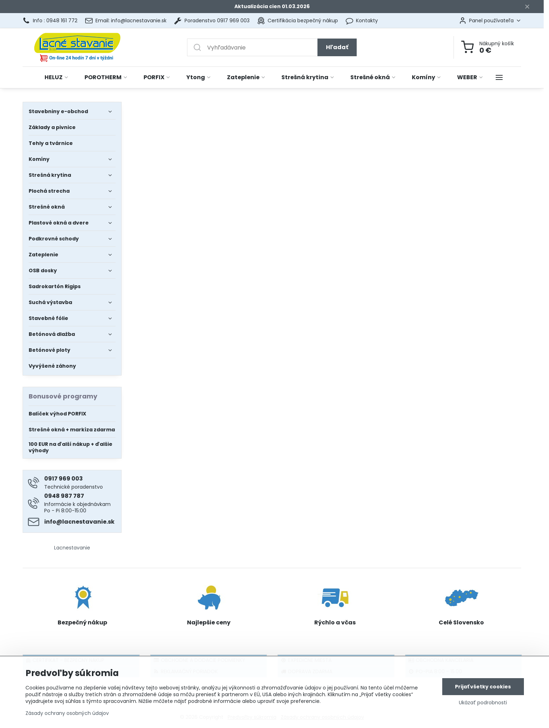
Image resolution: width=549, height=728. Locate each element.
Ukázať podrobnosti (483, 703)
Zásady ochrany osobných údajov (67, 713)
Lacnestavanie (72, 547)
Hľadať (337, 47)
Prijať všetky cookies (483, 687)
